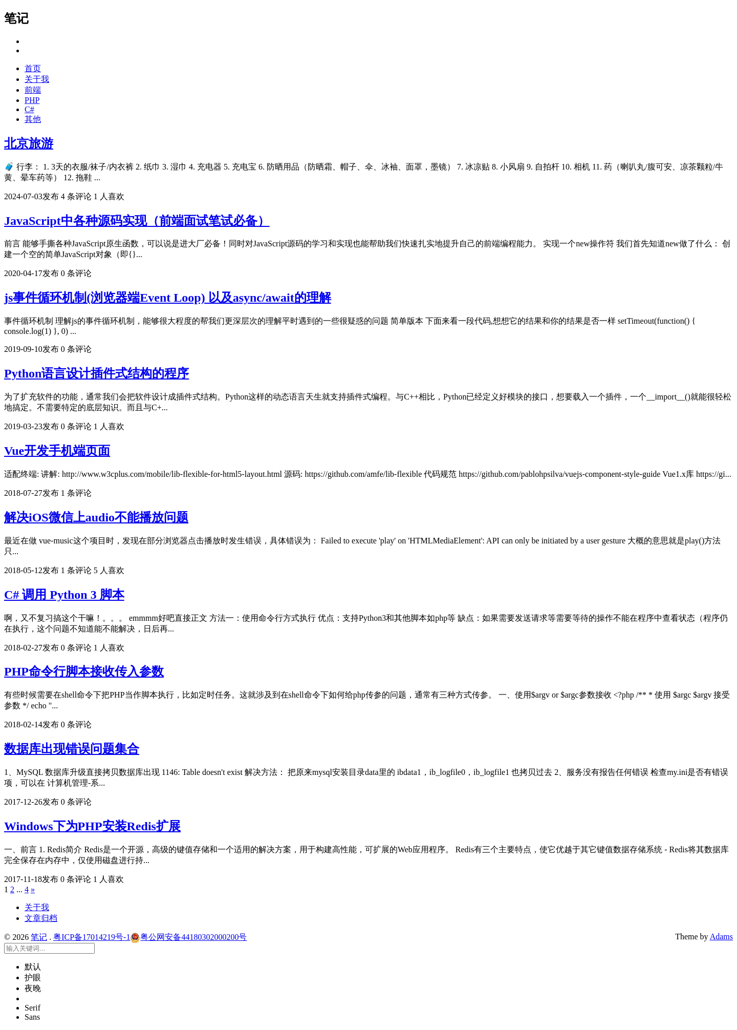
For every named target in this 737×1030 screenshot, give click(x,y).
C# (29, 109)
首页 (33, 68)
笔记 (39, 937)
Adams (721, 936)
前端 (33, 90)
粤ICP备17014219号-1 (91, 937)
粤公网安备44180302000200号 (188, 937)
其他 (33, 119)
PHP (32, 100)
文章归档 (41, 918)
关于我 (37, 79)
